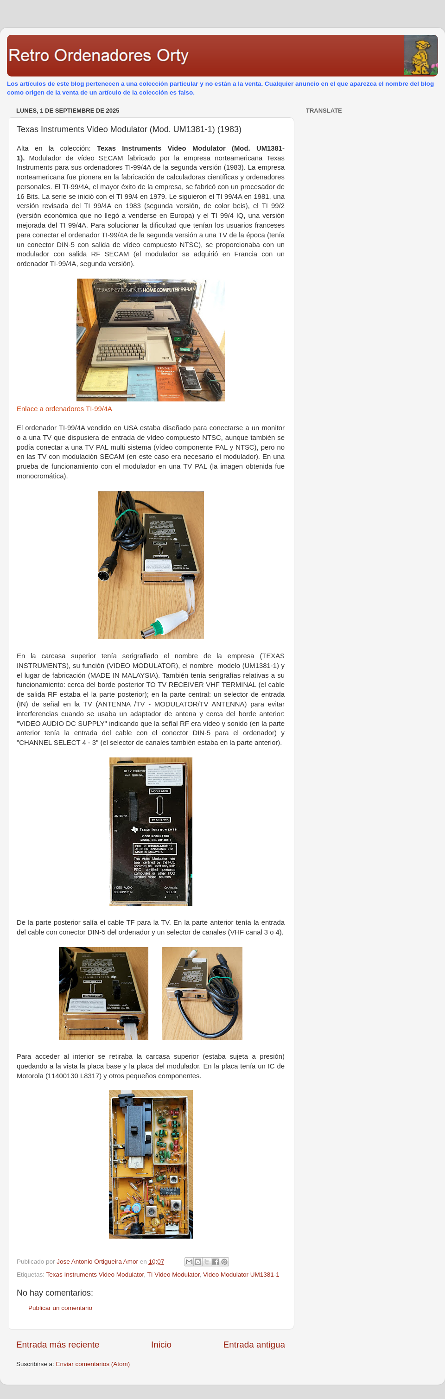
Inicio (161, 1344)
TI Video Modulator (173, 1274)
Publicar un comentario (60, 1307)
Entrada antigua (254, 1344)
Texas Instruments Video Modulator (95, 1274)
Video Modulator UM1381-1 (241, 1274)
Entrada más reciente (58, 1344)
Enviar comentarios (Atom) (93, 1364)
